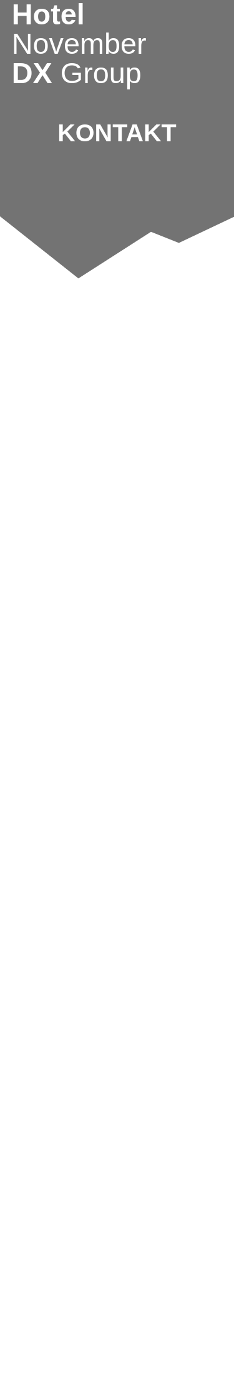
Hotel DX (79, 44)
